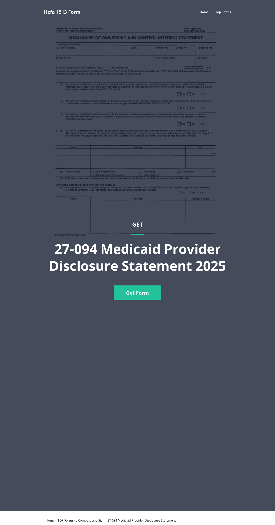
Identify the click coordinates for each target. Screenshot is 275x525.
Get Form (137, 292)
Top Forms (223, 12)
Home (204, 12)
